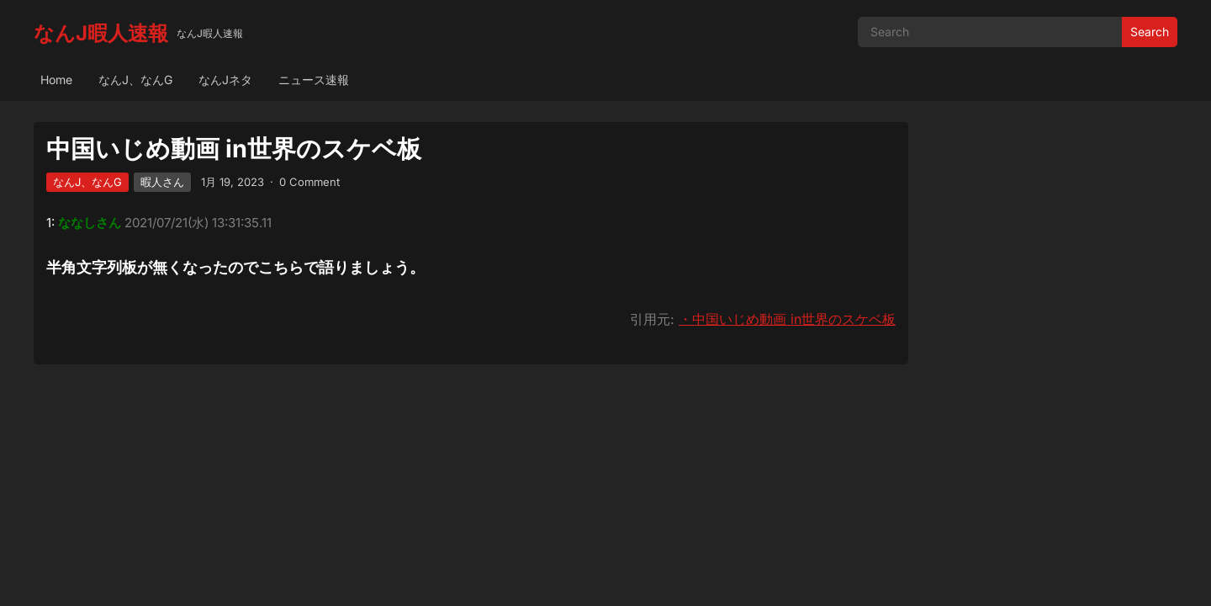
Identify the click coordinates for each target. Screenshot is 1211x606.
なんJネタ (225, 79)
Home (56, 79)
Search (1149, 31)
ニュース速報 (313, 79)
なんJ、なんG (135, 79)
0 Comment (309, 182)
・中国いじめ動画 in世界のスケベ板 (787, 319)
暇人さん (162, 182)
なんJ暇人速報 (101, 33)
